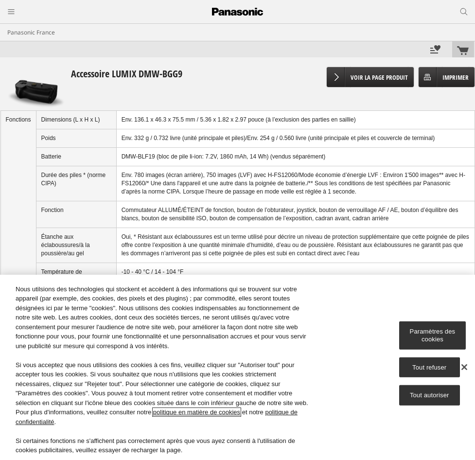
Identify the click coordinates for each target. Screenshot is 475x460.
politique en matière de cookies (196, 412)
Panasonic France (31, 32)
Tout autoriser (429, 395)
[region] (237, 367)
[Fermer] (464, 367)
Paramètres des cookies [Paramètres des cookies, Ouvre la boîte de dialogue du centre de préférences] (433, 335)
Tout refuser (429, 367)
